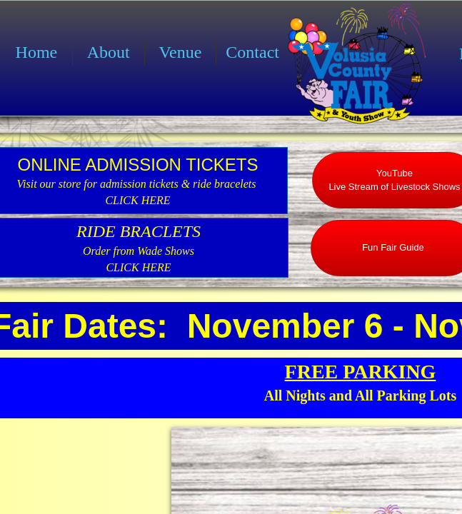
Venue (180, 52)
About (108, 52)
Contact (252, 52)
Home (37, 52)
